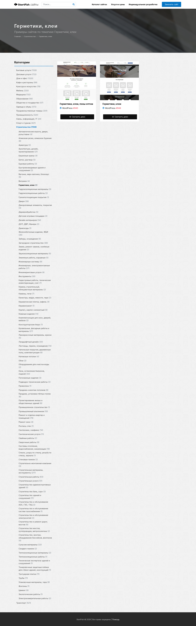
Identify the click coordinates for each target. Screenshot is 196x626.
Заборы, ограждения (30, 239)
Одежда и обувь (26, 106)
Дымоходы (25, 228)
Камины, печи (26, 293)
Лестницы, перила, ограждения (35, 346)
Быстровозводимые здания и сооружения (32, 169)
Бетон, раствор (27, 159)
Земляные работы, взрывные (33, 257)
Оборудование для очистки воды (34, 365)
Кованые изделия (28, 314)
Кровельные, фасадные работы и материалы (34, 329)
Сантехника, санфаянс (31, 430)
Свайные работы (28, 438)
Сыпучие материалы (30, 544)
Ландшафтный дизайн (31, 342)
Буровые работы (28, 164)
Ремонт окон (26, 422)
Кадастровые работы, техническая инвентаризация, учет (35, 281)
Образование (24, 98)
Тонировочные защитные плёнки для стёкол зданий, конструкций (35, 568)
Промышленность (27, 115)
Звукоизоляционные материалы (35, 253)
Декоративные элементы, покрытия (35, 206)
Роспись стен (26, 426)
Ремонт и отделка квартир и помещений (31, 416)
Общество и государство (29, 102)
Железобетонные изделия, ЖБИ (33, 233)
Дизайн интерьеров (30, 220)
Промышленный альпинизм (33, 411)
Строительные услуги (30, 481)
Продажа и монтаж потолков (33, 390)
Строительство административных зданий (35, 486)
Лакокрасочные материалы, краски (35, 336)
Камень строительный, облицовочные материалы (32, 288)
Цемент (24, 590)
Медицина (23, 94)
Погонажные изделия (30, 378)
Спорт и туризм (26, 123)
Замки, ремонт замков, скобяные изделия (34, 248)
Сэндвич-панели (28, 548)
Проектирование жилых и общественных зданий (30, 401)
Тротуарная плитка (29, 574)
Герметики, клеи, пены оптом (76, 104)
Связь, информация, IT (28, 119)
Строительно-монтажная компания (35, 464)
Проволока (25, 386)
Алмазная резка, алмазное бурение (35, 139)
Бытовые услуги (26, 70)
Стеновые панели (28, 459)
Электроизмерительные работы (35, 598)
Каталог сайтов (99, 4)
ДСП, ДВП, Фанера (29, 224)
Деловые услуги (26, 74)
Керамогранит (26, 306)
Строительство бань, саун (32, 491)
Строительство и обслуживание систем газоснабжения (33, 510)
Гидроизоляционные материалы (35, 189)
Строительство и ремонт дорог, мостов (33, 523)
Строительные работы (31, 477)
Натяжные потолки (29, 356)
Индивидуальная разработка (143, 4)
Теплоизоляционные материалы (35, 552)
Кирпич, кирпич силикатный (33, 310)
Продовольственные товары (31, 111)
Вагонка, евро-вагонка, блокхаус (34, 175)
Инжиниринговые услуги (32, 272)
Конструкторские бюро (31, 324)
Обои (22, 360)
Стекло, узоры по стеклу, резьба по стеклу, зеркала (35, 454)
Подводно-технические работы (35, 382)
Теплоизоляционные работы (33, 557)
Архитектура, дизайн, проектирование (28, 150)
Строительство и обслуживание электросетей (33, 516)
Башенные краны (28, 155)
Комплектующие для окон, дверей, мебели (35, 319)
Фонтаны (24, 586)
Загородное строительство (33, 243)
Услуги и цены (118, 4)
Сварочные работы (29, 442)
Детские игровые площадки (33, 216)
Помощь (116, 619)
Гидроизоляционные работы (33, 193)
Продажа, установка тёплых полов (35, 395)
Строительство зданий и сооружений (30, 496)
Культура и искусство (28, 86)
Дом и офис (24, 78)
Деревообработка (28, 212)
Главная (17, 36)
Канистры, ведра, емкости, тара (35, 297)
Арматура (25, 145)
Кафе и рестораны (26, 82)
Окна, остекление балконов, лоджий (32, 372)
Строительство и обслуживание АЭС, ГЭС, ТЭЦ (33, 503)
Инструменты (27, 276)
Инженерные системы (30, 261)
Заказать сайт (171, 4)
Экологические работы (31, 594)
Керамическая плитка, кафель (34, 301)
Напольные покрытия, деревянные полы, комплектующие (35, 351)
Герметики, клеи (45, 36)
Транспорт (23, 603)
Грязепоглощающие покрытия (34, 197)
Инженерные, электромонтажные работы (34, 266)
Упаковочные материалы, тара (34, 582)
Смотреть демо (77, 117)
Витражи (24, 181)
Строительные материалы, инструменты (31, 471)
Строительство (30, 36)
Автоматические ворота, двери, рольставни (33, 133)
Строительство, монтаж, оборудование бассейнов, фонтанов (35, 538)
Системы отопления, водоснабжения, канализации (34, 447)
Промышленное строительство (34, 407)
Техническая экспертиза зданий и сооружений (34, 562)
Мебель (22, 90)
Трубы (23, 578)
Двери (24, 201)
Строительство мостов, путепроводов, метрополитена (34, 529)
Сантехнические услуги (31, 434)
